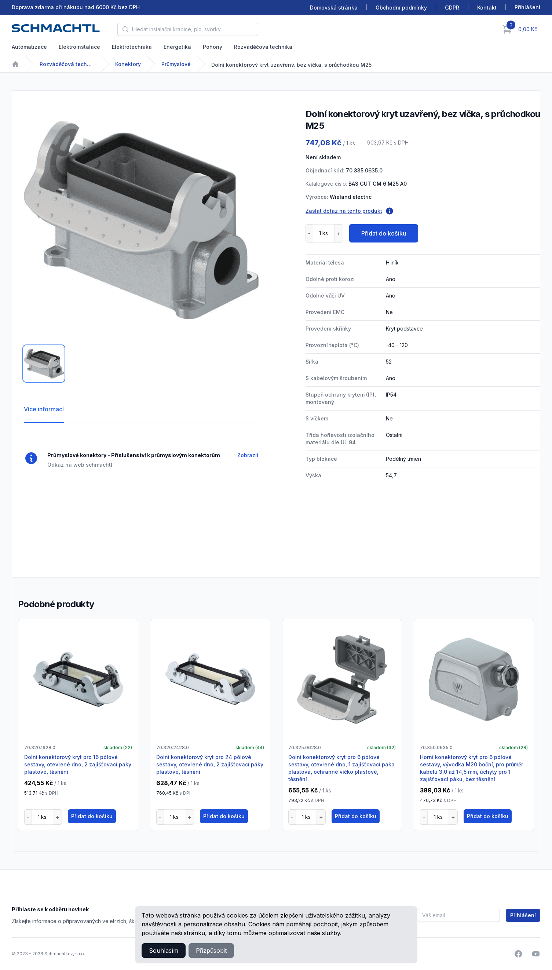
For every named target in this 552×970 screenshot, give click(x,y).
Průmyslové (176, 64)
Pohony (212, 47)
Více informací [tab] (44, 409)
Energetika (177, 47)
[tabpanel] (141, 219)
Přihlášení (523, 915)
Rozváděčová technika (263, 47)
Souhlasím (163, 950)
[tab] (44, 363)
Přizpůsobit (211, 950)
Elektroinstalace (79, 47)
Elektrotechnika (132, 47)
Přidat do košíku (383, 233)
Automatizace (29, 47)
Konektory (128, 64)
